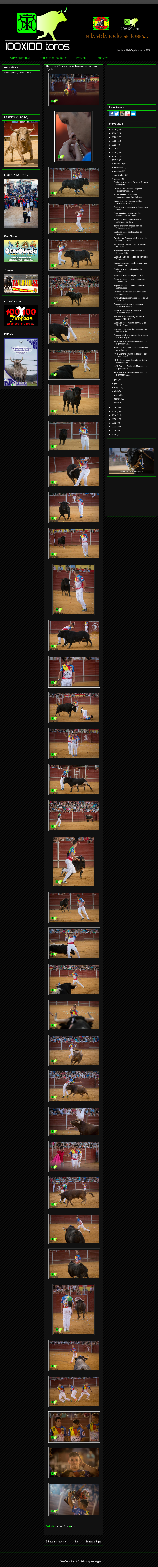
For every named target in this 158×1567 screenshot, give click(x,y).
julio (116, 380)
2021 (114, 145)
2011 (114, 427)
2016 (114, 408)
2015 (114, 411)
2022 (114, 141)
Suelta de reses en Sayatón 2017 (128, 275)
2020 (114, 149)
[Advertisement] (21, 94)
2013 (114, 419)
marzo (117, 395)
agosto (117, 179)
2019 (114, 153)
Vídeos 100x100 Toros (53, 58)
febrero (117, 399)
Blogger (98, 1561)
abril (116, 391)
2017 (114, 160)
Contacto (102, 58)
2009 (114, 434)
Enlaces (81, 58)
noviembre (119, 167)
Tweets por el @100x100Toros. (18, 73)
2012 (114, 423)
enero (117, 403)
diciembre (118, 163)
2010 (114, 431)
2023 (114, 137)
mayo (117, 387)
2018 (114, 156)
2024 (114, 133)
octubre (117, 171)
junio (116, 383)
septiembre (119, 175)
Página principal (19, 58)
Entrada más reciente (56, 1541)
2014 (114, 415)
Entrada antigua (93, 1541)
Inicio (75, 1541)
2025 (114, 129)
